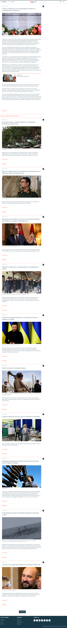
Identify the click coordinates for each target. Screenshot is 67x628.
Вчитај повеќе (22, 611)
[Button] (4, 111)
